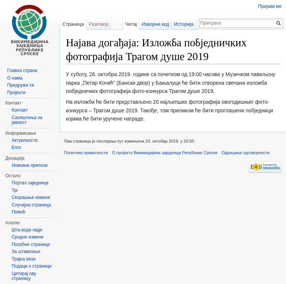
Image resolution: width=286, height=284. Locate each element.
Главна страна (22, 70)
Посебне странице (31, 244)
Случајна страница (31, 204)
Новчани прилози (30, 165)
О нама (14, 78)
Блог (16, 147)
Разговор (98, 24)
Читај (131, 24)
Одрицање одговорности (246, 152)
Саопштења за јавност (27, 120)
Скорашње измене (31, 197)
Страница (73, 24)
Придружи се (20, 85)
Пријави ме (270, 6)
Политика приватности (86, 152)
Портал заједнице (30, 182)
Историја (184, 24)
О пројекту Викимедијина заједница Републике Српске (164, 152)
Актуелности (25, 140)
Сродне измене (28, 237)
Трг (15, 190)
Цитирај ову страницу (24, 276)
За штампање (26, 251)
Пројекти (16, 92)
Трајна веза (23, 259)
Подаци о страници (31, 266)
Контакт (20, 110)
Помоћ (18, 212)
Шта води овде (27, 229)
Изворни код (155, 24)
